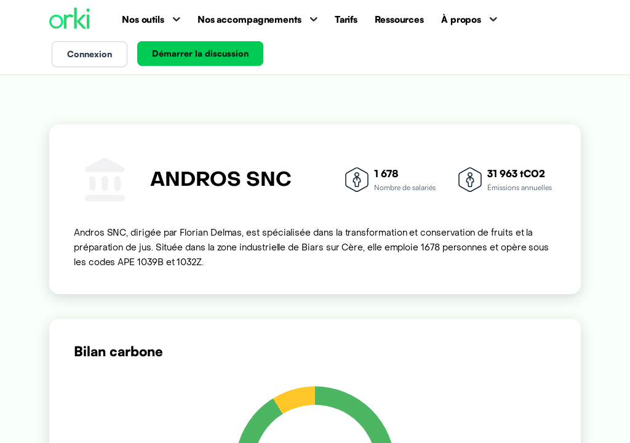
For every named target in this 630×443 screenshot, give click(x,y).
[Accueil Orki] (69, 19)
